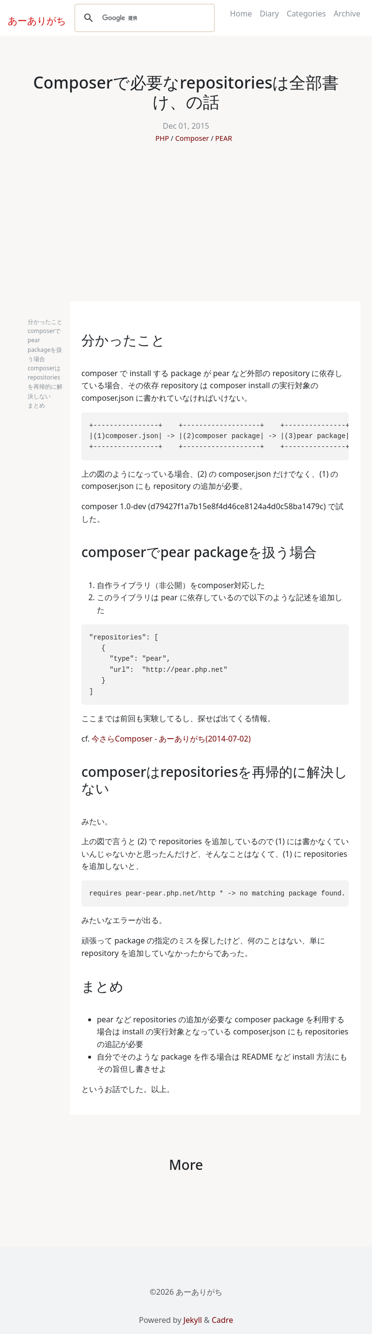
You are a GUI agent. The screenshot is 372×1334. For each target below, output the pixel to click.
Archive (347, 13)
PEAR (223, 138)
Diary (269, 13)
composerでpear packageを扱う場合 (45, 345)
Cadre (222, 1320)
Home (241, 13)
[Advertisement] (186, 229)
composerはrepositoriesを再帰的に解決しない (45, 382)
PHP (162, 138)
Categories (306, 13)
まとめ (36, 405)
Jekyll (193, 1320)
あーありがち (31, 19)
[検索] (143, 18)
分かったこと (45, 322)
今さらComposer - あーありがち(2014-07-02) (171, 738)
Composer (192, 138)
